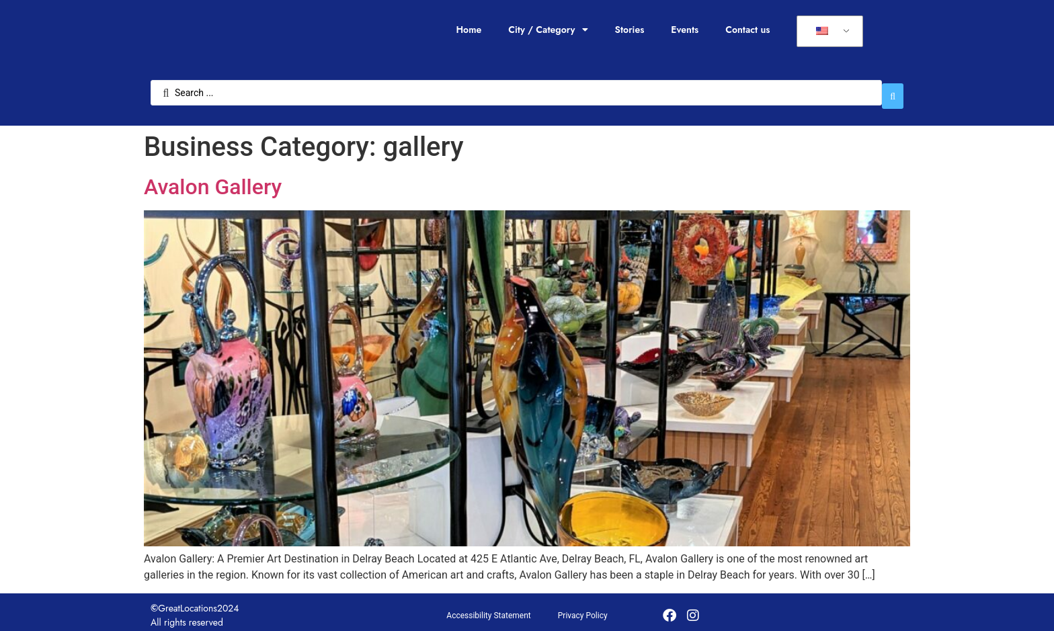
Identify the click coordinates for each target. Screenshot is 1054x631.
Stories (630, 29)
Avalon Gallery (213, 180)
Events (684, 29)
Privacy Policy (583, 609)
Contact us (747, 29)
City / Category (547, 29)
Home (468, 29)
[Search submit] (892, 89)
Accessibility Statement (488, 609)
